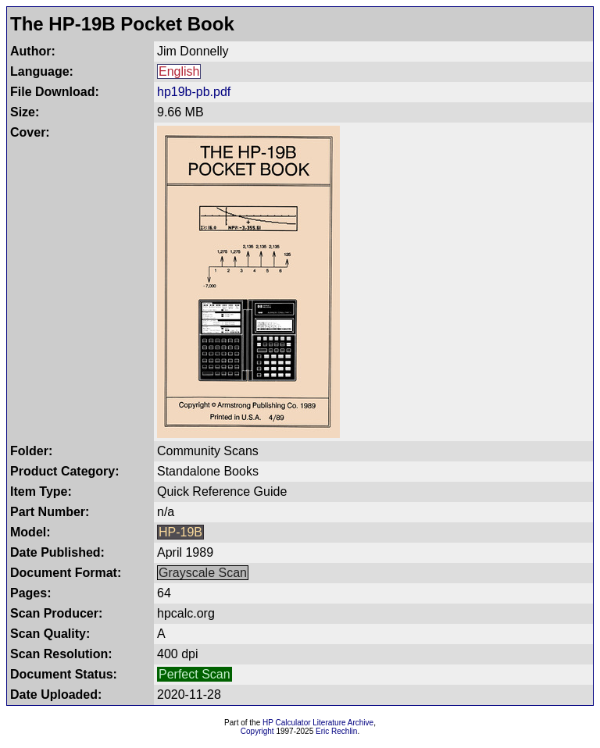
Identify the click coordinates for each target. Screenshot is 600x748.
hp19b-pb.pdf (193, 91)
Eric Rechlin (336, 731)
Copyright (257, 731)
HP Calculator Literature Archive (317, 722)
